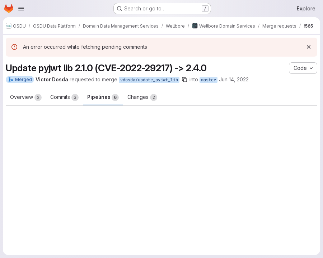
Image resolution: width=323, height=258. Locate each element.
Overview (26, 97)
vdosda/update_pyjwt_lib (149, 80)
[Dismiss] (308, 47)
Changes (142, 97)
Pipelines (103, 97)
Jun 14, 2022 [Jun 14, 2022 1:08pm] (234, 79)
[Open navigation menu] (21, 8)
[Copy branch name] (184, 79)
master (208, 80)
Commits (64, 97)
